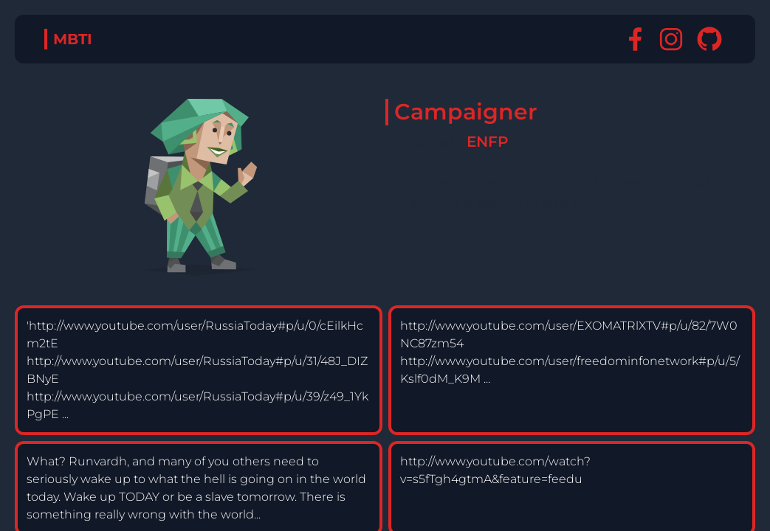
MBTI (72, 39)
